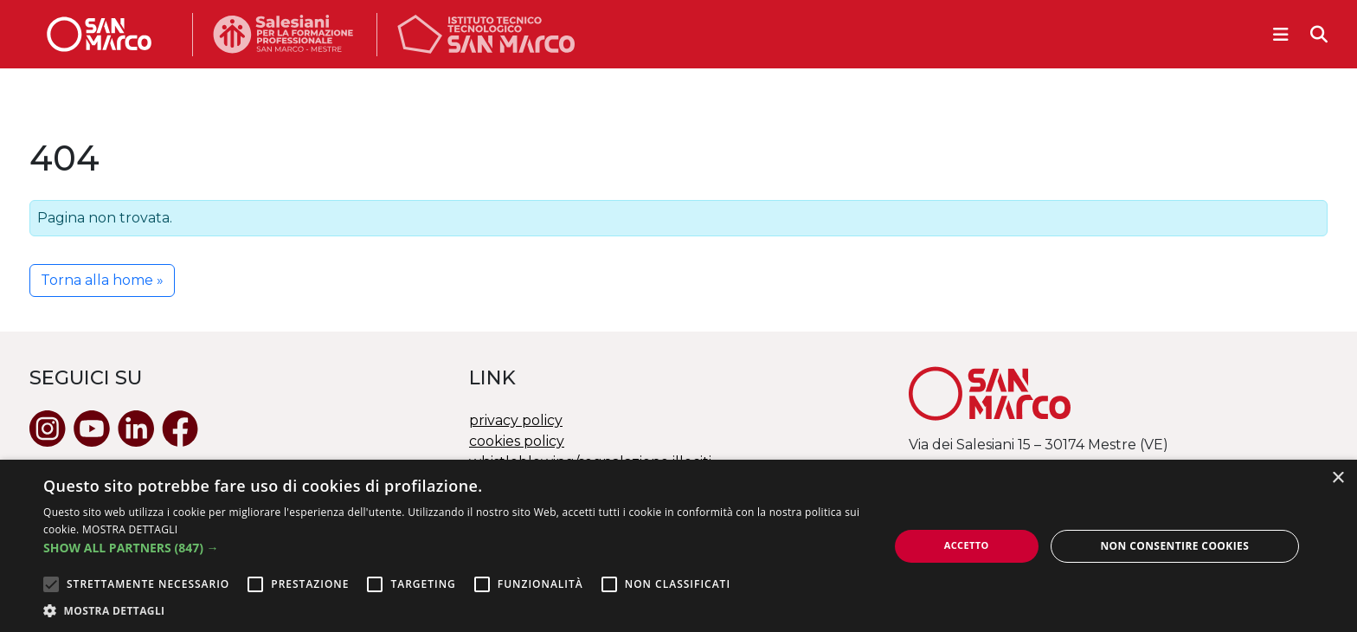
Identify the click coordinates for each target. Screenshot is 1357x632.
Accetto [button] (966, 544)
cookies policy (516, 441)
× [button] (1337, 478)
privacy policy (516, 420)
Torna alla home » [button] (102, 280)
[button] (453, 547)
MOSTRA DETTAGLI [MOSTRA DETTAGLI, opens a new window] (129, 529)
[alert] (678, 546)
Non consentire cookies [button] (1174, 545)
